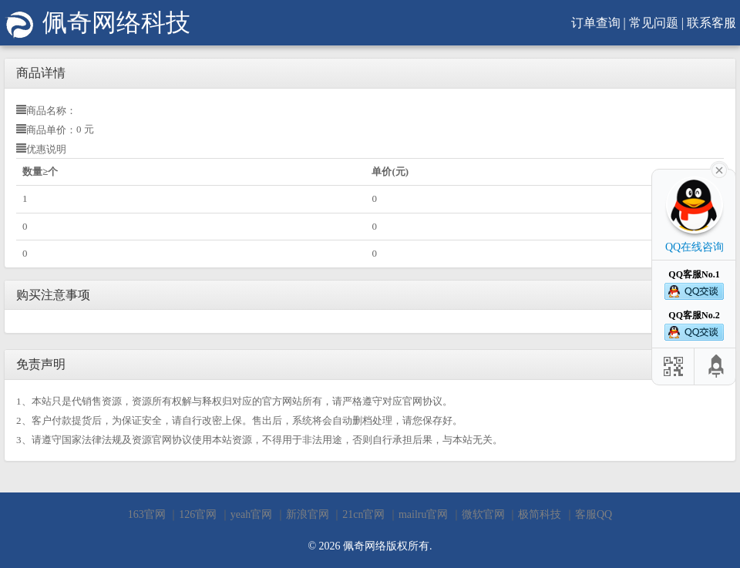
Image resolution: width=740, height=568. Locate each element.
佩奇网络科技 (97, 22)
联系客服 (711, 22)
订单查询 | (598, 22)
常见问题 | (656, 22)
